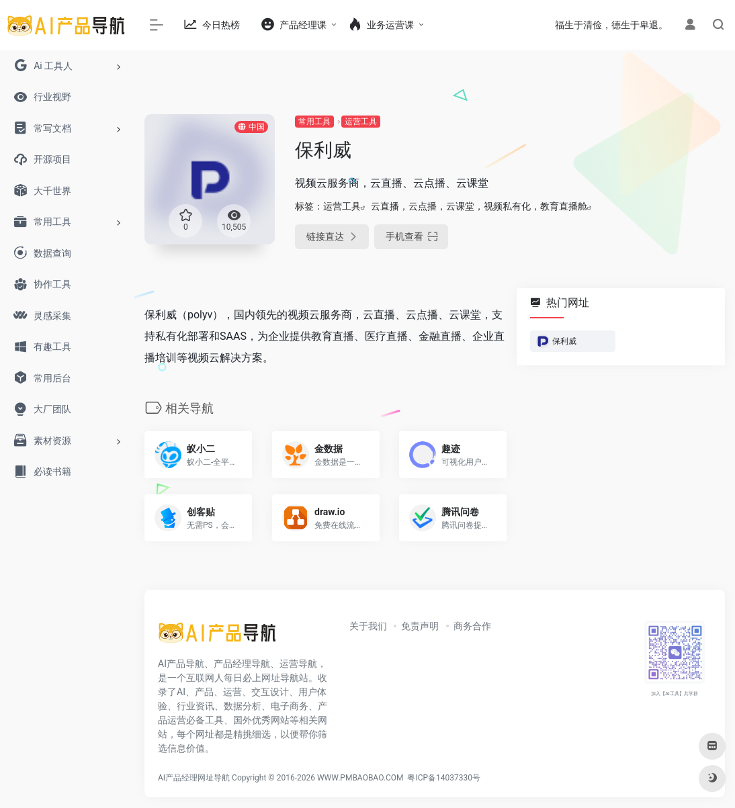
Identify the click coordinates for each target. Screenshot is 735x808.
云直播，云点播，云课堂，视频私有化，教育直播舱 (479, 206)
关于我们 (368, 626)
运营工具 (361, 121)
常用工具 (314, 121)
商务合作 (472, 626)
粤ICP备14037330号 (443, 777)
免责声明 (420, 626)
